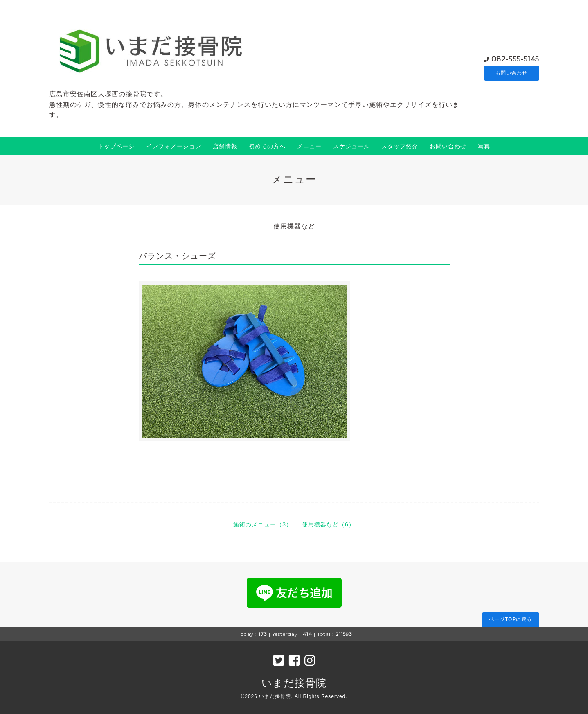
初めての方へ (267, 146)
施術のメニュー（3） (262, 524)
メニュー (309, 146)
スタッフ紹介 (399, 146)
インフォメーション (173, 146)
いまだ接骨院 (294, 683)
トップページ (116, 146)
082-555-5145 (515, 59)
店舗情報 (225, 146)
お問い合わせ (511, 73)
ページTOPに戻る (510, 619)
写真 (484, 146)
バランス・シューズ (177, 255)
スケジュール (351, 146)
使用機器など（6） (328, 524)
